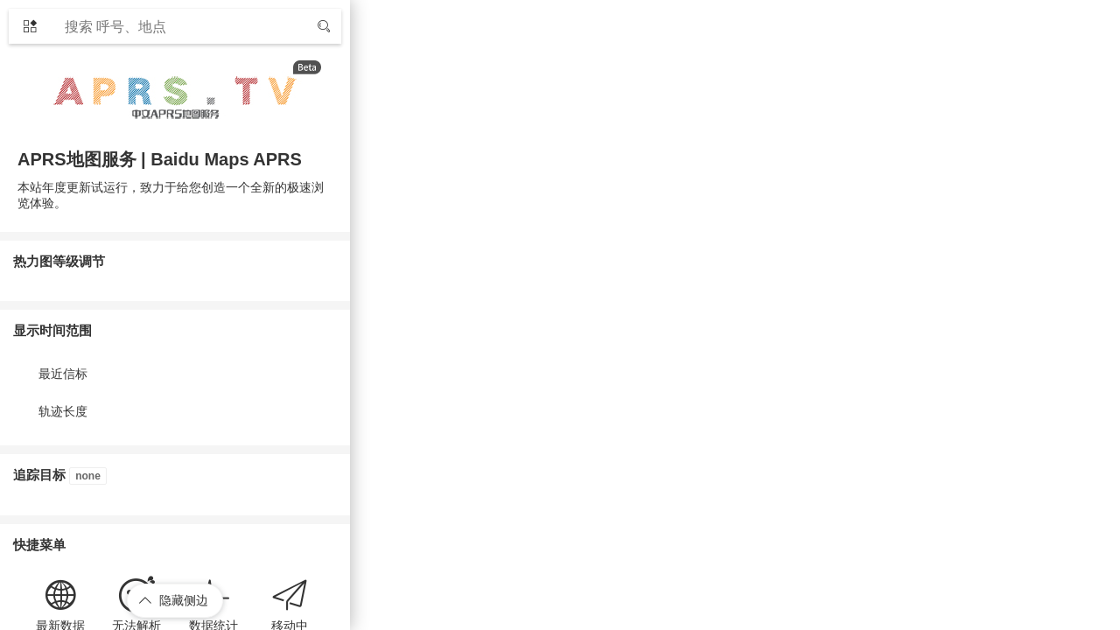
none (88, 476)
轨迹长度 (63, 411)
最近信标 (63, 374)
